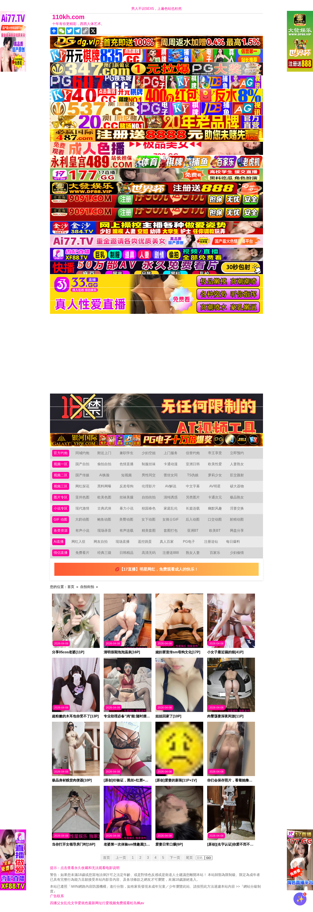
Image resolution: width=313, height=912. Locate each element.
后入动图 (193, 519)
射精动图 (237, 519)
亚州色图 (82, 497)
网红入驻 (78, 541)
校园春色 (149, 508)
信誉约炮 (193, 453)
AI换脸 (104, 475)
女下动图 (148, 519)
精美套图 (149, 530)
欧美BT (214, 530)
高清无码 (149, 552)
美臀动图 (126, 519)
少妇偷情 (237, 552)
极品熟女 (237, 497)
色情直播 (126, 464)
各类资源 (61, 530)
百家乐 (215, 552)
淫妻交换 (237, 508)
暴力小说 (126, 508)
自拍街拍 (149, 497)
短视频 (126, 475)
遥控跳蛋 (145, 541)
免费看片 (82, 552)
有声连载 (126, 530)
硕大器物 (237, 486)
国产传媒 (82, 475)
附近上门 (104, 453)
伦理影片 (149, 486)
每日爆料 (233, 541)
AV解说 (170, 486)
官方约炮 (61, 453)
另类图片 (193, 497)
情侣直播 (61, 552)
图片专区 (61, 497)
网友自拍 (101, 541)
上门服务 (171, 453)
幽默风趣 (215, 508)
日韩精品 (126, 552)
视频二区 (61, 475)
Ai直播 (59, 541)
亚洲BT (192, 530)
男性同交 (149, 475)
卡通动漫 (171, 464)
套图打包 (171, 530)
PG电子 (189, 541)
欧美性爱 (215, 464)
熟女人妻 (193, 552)
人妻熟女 (237, 464)
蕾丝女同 (171, 475)
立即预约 (237, 453)
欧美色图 (104, 497)
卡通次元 (215, 497)
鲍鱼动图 (104, 519)
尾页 (189, 857)
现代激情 (82, 508)
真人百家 (167, 541)
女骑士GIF (170, 519)
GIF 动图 (60, 519)
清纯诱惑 (171, 497)
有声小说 (82, 530)
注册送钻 (211, 541)
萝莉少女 (215, 475)
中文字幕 (193, 486)
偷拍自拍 (104, 464)
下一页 (175, 857)
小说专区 (61, 508)
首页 (70, 587)
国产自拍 (82, 464)
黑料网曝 (104, 486)
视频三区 (61, 486)
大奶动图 (82, 519)
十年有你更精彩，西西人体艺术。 (78, 24)
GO (208, 857)
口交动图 (215, 519)
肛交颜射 (237, 475)
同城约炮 (82, 453)
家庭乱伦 (171, 508)
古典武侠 (104, 508)
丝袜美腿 (126, 497)
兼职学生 (126, 453)
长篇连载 (193, 508)
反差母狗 (126, 486)
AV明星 (214, 486)
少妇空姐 (149, 453)
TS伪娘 (192, 475)
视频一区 (61, 464)
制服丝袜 (149, 464)
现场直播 (123, 541)
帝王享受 (215, 453)
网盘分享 (237, 530)
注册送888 (171, 552)
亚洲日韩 (193, 464)
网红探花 (82, 486)
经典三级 (104, 552)
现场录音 (104, 530)
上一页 (121, 857)
